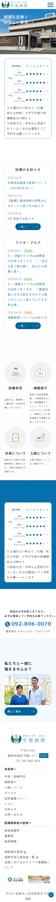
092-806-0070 (28, 624)
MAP (43, 755)
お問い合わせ (13, 814)
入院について (13, 787)
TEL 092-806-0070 (28, 761)
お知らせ (10, 809)
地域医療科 (12, 830)
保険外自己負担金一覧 (21, 857)
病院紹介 (10, 782)
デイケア (10, 793)
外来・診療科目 (15, 776)
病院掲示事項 (15, 852)
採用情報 (10, 841)
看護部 (9, 836)
